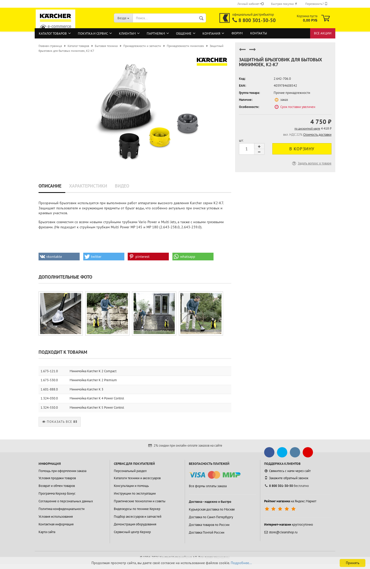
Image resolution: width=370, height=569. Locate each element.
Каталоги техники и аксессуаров (137, 478)
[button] (59, 256)
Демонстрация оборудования (135, 524)
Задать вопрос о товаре (311, 163)
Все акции (322, 33)
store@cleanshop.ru (281, 532)
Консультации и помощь (131, 486)
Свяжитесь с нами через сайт (287, 471)
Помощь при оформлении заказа (62, 471)
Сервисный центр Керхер (132, 532)
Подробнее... (241, 563)
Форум (237, 33)
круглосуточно (288, 524)
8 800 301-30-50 (257, 20)
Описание (50, 186)
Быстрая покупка (284, 4)
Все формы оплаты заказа (208, 486)
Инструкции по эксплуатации (135, 493)
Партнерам (156, 33)
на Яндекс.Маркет (290, 501)
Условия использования (56, 516)
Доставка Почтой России (206, 532)
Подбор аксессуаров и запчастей (137, 516)
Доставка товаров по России (209, 525)
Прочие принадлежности (292, 93)
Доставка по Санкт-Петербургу (211, 517)
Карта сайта (47, 532)
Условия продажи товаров (57, 478)
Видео (122, 186)
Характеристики (88, 186)
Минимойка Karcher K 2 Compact (93, 371)
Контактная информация (56, 524)
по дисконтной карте (307, 128)
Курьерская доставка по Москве (212, 509)
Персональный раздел (130, 471)
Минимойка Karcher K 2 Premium (93, 380)
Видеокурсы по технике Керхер (137, 509)
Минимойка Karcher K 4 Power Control (97, 398)
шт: (241, 140)
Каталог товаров (53, 33)
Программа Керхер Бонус (57, 493)
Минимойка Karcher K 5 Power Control (97, 407)
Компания (211, 33)
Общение (183, 33)
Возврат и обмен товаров (57, 486)
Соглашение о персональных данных (66, 501)
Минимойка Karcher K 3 (86, 389)
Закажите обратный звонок (286, 478)
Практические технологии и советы (139, 501)
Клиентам (127, 33)
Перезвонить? (316, 4)
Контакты (258, 33)
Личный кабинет (250, 4)
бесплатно (286, 486)
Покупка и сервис (93, 33)
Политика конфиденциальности (62, 509)
